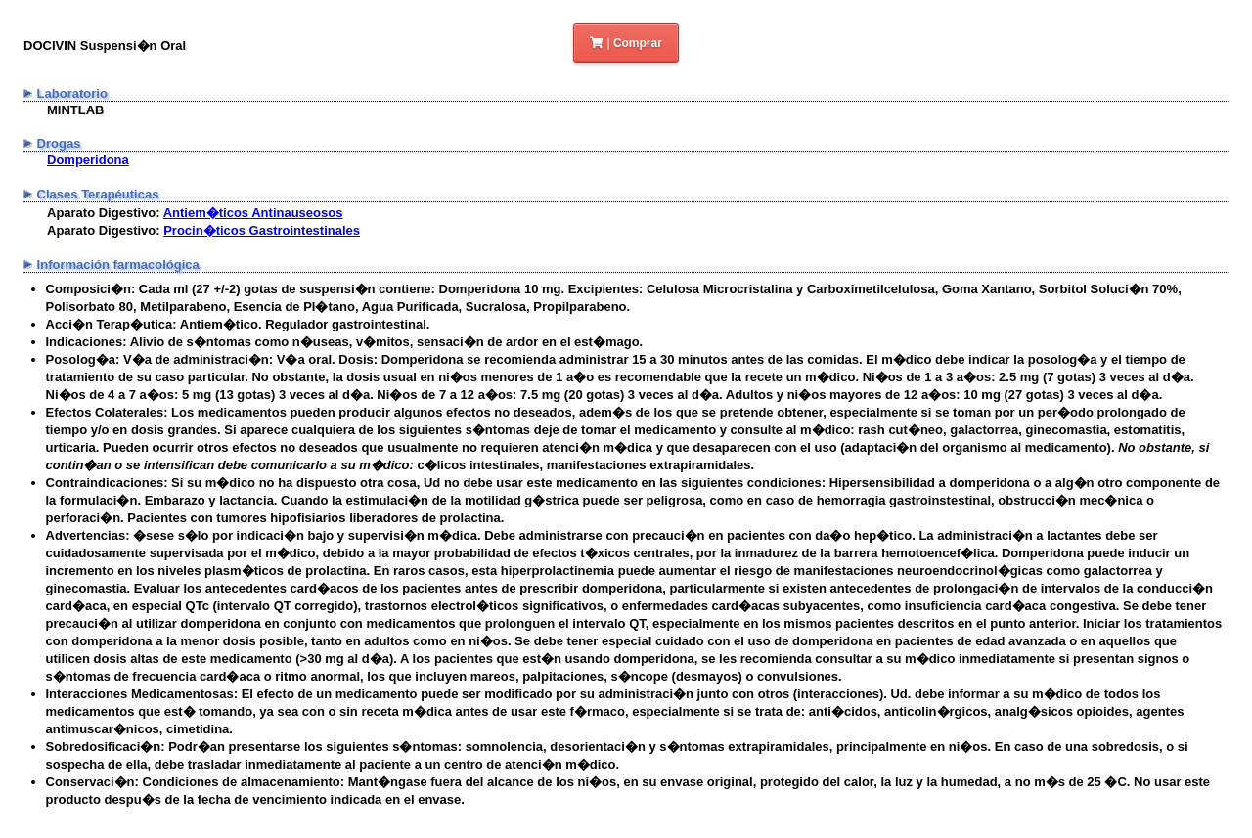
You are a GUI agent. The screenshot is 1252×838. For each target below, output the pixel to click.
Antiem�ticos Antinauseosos (253, 212)
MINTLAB (76, 110)
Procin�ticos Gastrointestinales (261, 230)
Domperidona (88, 160)
